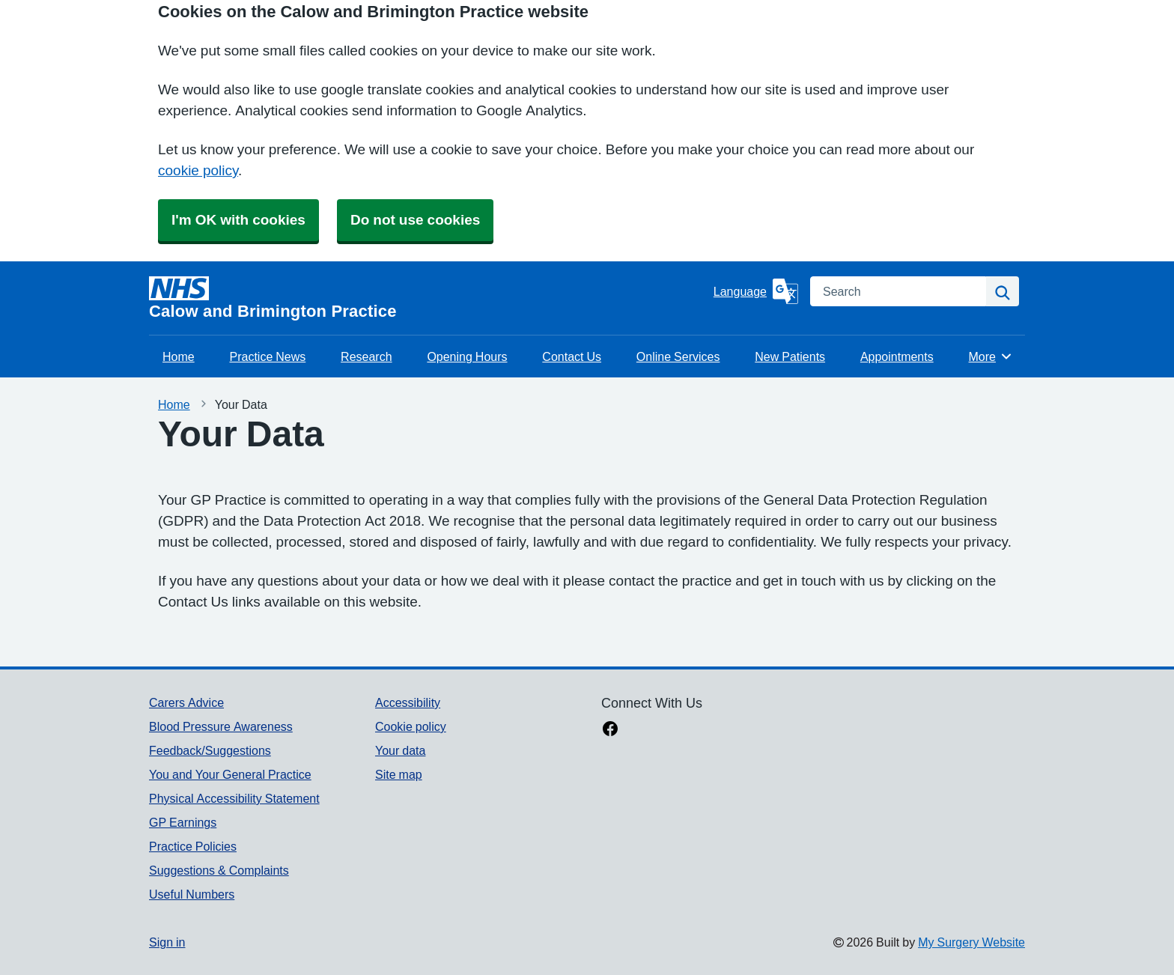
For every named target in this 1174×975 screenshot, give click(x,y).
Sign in (167, 942)
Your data (400, 750)
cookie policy (198, 170)
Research (366, 356)
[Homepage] (428, 298)
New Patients (790, 356)
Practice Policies (193, 846)
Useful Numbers (191, 894)
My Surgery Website (971, 942)
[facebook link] (610, 730)
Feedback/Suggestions (210, 750)
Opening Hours (467, 356)
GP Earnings (182, 822)
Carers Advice (186, 702)
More (991, 356)
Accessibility (407, 702)
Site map (398, 774)
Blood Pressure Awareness (221, 726)
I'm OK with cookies (238, 220)
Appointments (897, 356)
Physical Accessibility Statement (234, 798)
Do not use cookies (415, 220)
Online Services (678, 356)
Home (178, 356)
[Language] (756, 291)
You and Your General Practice (230, 774)
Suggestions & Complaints (219, 870)
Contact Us (571, 356)
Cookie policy (410, 726)
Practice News (267, 356)
